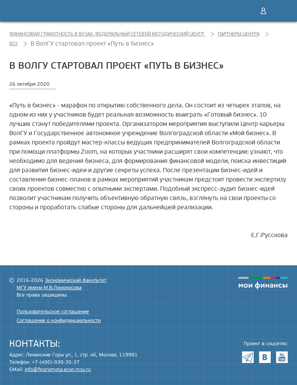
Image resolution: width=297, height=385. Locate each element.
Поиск (247, 11)
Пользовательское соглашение (53, 312)
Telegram (248, 357)
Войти (263, 11)
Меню (279, 11)
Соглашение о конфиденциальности (59, 320)
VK (265, 357)
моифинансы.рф (263, 283)
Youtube (282, 357)
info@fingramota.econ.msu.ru (58, 369)
